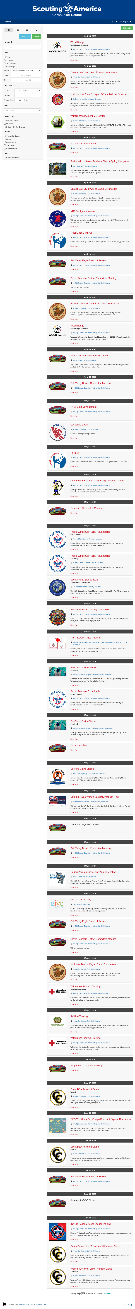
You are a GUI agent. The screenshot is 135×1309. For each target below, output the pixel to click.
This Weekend (10, 63)
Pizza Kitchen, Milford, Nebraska (84, 360)
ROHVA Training (79, 1016)
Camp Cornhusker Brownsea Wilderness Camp (95, 1246)
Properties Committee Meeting (86, 508)
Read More (74, 60)
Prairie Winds (10, 142)
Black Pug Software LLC (26, 1304)
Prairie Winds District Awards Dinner (89, 355)
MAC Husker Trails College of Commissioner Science (98, 94)
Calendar (7, 21)
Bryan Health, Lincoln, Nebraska (84, 877)
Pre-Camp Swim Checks (83, 667)
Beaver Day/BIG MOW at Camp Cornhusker (93, 189)
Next (107, 1294)
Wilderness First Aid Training (85, 986)
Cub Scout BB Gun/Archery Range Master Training (97, 480)
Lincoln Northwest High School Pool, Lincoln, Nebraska (92, 675)
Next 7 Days (9, 67)
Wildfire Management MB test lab (87, 116)
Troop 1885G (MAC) (81, 232)
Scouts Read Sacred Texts (84, 579)
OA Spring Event (79, 424)
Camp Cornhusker (11, 158)
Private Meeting (78, 745)
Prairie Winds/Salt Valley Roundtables (90, 532)
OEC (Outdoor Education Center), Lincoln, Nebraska (91, 49)
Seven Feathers (11, 149)
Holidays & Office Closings (14, 127)
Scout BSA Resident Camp (84, 1089)
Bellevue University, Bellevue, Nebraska (87, 99)
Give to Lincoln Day (80, 899)
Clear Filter (25, 37)
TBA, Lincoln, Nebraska (81, 904)
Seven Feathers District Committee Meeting (93, 278)
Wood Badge (77, 42)
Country (6, 90)
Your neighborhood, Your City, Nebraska (87, 587)
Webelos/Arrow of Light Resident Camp (91, 1268)
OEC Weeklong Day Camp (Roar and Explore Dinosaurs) (100, 1119)
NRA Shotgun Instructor (82, 211)
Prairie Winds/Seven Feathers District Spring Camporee (99, 161)
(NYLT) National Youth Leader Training (90, 1224)
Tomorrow (8, 60)
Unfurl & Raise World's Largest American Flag (94, 797)
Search (36, 37)
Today (7, 57)
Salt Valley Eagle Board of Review (88, 260)
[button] (126, 22)
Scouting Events (11, 121)
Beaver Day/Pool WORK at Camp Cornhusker (94, 303)
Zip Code (7, 95)
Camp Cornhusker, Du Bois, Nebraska (86, 77)
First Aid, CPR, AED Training (85, 637)
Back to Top (128, 1305)
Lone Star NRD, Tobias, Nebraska (85, 166)
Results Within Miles (16, 100)
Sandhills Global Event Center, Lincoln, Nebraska (90, 802)
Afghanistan (28, 90)
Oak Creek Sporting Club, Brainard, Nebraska (89, 774)
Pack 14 (74, 453)
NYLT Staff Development (83, 143)
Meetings (8, 124)
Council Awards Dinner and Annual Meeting (93, 872)
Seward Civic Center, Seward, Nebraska (87, 539)
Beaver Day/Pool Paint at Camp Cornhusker (93, 72)
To (5, 80)
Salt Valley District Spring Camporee (89, 609)
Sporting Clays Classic (82, 769)
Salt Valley (9, 145)
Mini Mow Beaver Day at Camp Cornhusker (93, 964)
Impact (7, 139)
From (6, 75)
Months (6, 70)
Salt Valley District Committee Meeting (90, 383)
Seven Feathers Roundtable (85, 691)
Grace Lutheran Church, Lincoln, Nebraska (88, 563)
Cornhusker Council (12, 136)
